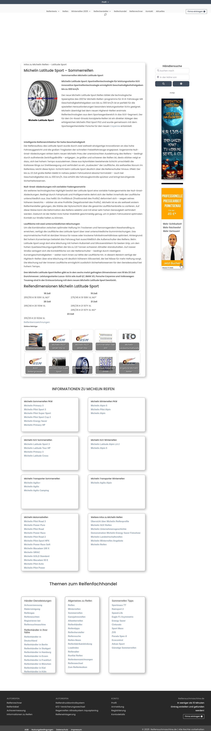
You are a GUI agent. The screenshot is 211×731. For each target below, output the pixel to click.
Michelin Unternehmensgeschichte (108, 526)
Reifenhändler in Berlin (36, 642)
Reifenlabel (13, 703)
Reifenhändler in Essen (36, 653)
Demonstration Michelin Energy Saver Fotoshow (115, 530)
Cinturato (116, 622)
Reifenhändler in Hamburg (37, 649)
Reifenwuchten (32, 614)
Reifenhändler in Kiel (35, 665)
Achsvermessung (33, 602)
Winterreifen (74, 606)
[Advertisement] (105, 33)
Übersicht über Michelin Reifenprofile (110, 518)
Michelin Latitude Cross (36, 453)
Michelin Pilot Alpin (101, 407)
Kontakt (149, 8)
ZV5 (114, 629)
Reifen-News (74, 637)
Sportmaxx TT (119, 602)
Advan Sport (118, 641)
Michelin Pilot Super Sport (37, 410)
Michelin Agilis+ (32, 480)
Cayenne (115, 123)
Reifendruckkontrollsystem (70, 700)
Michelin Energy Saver (35, 418)
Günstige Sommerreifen (124, 645)
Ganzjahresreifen (76, 614)
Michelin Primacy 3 (33, 403)
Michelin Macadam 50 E (36, 557)
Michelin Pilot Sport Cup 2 (37, 414)
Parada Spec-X (119, 633)
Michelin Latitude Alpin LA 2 (105, 441)
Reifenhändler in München (37, 661)
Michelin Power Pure (34, 522)
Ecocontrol (117, 637)
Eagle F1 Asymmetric (122, 614)
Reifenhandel (120, 8)
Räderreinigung (32, 606)
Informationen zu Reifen (19, 711)
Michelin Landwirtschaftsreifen (106, 534)
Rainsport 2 (118, 606)
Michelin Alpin (98, 410)
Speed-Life (117, 610)
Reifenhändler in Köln (35, 669)
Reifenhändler (75, 622)
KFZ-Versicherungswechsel (70, 703)
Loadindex (73, 645)
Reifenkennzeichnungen (37, 319)
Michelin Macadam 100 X (36, 545)
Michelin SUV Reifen (101, 522)
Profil (104, 2)
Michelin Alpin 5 (99, 403)
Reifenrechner (136, 8)
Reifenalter (73, 649)
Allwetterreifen (75, 618)
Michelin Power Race (34, 530)
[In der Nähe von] (172, 74)
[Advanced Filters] (181, 81)
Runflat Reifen (75, 653)
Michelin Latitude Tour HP (37, 445)
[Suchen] (163, 81)
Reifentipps (74, 626)
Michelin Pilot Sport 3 (35, 407)
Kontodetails (118, 711)
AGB (27, 726)
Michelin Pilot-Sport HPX (36, 538)
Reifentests (51, 8)
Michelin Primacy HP (34, 422)
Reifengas (29, 610)
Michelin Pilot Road (34, 526)
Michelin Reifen (99, 542)
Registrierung (118, 707)
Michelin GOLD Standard (36, 553)
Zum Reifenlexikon (77, 664)
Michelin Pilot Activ (34, 561)
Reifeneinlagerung (66, 711)
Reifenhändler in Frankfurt (37, 657)
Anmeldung (117, 703)
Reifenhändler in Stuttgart (37, 646)
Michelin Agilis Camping (36, 488)
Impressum (76, 726)
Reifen (65, 8)
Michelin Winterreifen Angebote (107, 538)
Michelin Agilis (31, 484)
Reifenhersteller (101, 8)
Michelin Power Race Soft (37, 542)
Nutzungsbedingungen (42, 726)
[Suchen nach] (172, 68)
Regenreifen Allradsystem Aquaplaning (77, 707)
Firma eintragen (195, 8)
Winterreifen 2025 (79, 8)
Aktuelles (160, 8)
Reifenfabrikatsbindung (80, 641)
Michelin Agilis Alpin (101, 480)
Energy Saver (119, 618)
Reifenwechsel (75, 660)
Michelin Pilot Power (34, 565)
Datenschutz (62, 726)
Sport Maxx (117, 626)
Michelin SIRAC (32, 549)
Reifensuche (74, 633)
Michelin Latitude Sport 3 (37, 441)
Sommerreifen (75, 610)
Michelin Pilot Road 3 (35, 518)
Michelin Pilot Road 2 (35, 534)
